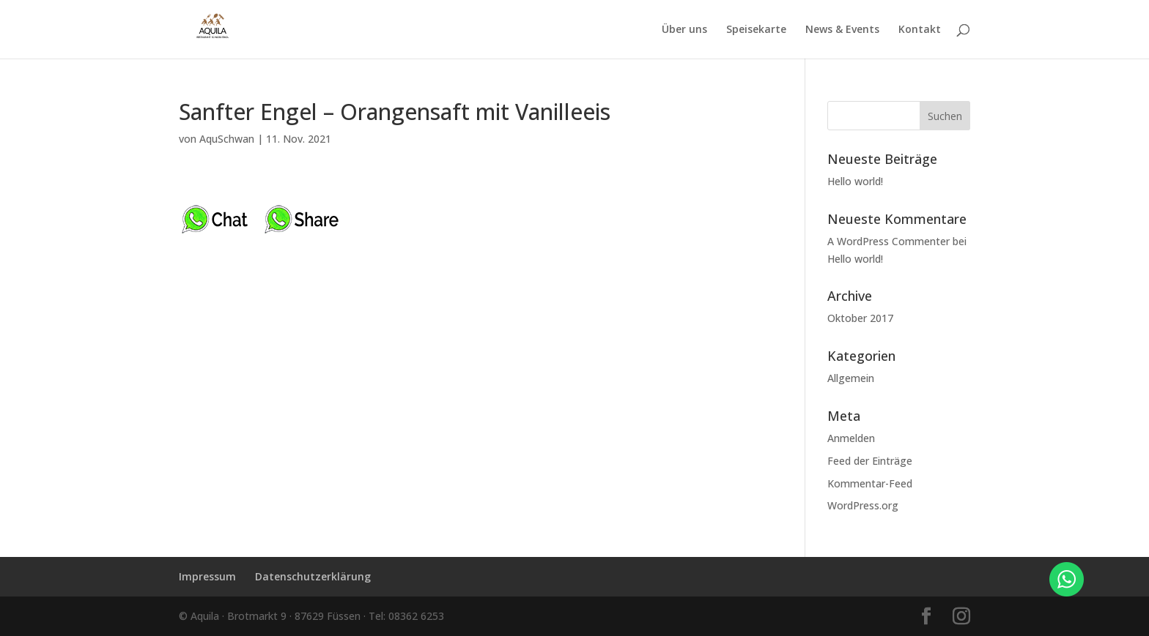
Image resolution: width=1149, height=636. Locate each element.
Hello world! (855, 181)
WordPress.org (862, 505)
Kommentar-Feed (869, 483)
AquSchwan (226, 139)
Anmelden (851, 438)
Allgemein (850, 378)
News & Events (842, 30)
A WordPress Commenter (888, 241)
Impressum (207, 576)
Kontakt (919, 30)
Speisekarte (756, 30)
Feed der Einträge (869, 461)
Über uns (684, 30)
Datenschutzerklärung (313, 576)
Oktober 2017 (860, 318)
